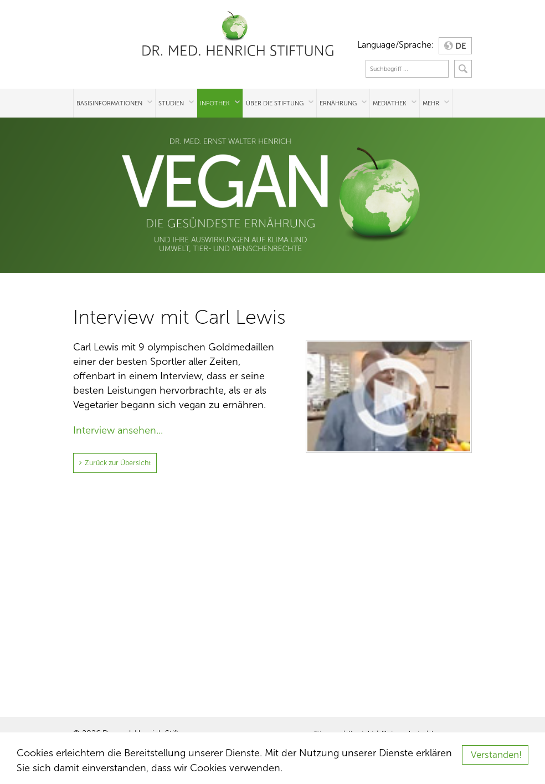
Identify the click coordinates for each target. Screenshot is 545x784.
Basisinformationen (109, 103)
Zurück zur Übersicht (115, 462)
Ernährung (338, 103)
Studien (171, 103)
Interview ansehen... (118, 430)
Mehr (431, 103)
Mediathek (390, 103)
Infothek (215, 103)
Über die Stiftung (275, 103)
